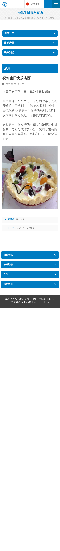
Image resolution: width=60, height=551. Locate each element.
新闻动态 (18, 18)
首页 (8, 18)
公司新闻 (29, 18)
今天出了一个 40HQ (25, 228)
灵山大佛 (20, 220)
